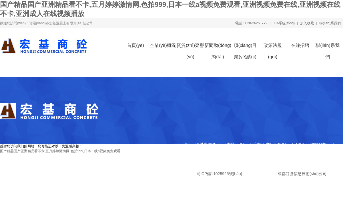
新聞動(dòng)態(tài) (217, 47)
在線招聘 (300, 45)
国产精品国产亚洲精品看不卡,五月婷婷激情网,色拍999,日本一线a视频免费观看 (60, 151)
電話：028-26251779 (251, 23)
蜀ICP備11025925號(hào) (219, 173)
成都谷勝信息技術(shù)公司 (301, 173)
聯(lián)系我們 (330, 23)
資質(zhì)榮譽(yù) (190, 47)
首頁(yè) (135, 45)
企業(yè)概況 (163, 45)
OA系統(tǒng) (284, 23)
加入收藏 (307, 23)
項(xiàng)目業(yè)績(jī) (245, 47)
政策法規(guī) (273, 47)
